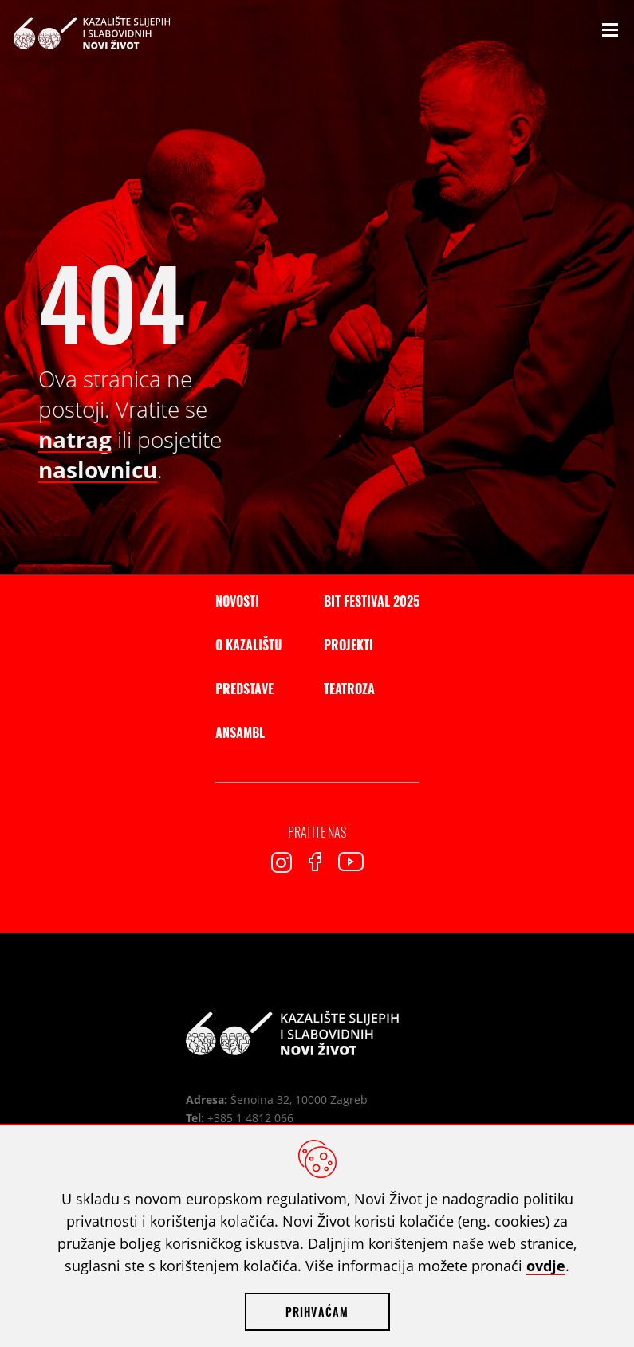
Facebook (315, 861)
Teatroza (349, 688)
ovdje (545, 1265)
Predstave (244, 688)
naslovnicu (97, 469)
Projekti (348, 644)
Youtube (351, 861)
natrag (75, 439)
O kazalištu (248, 644)
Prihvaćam (317, 1311)
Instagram (281, 862)
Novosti (237, 601)
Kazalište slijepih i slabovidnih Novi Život (91, 32)
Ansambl (240, 732)
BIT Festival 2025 (371, 601)
